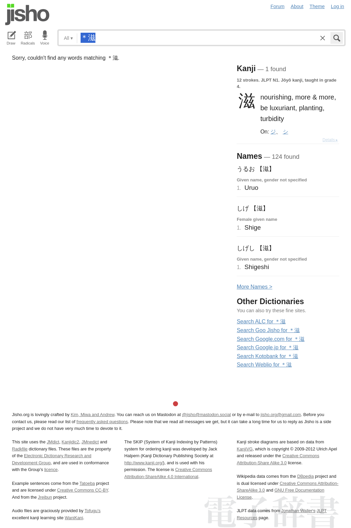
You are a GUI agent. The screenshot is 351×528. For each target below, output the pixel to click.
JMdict (53, 441)
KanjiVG (245, 448)
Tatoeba (87, 483)
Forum (277, 6)
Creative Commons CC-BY (82, 490)
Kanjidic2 (70, 441)
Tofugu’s (92, 510)
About (297, 6)
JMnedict (90, 441)
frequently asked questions (102, 421)
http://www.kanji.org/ (143, 462)
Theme (317, 6)
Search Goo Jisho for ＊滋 (268, 330)
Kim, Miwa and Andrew (92, 414)
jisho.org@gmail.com (281, 414)
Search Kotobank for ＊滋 (267, 356)
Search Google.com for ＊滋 (270, 339)
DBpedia (305, 476)
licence (51, 469)
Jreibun (45, 497)
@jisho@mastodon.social (206, 414)
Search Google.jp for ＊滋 (267, 347)
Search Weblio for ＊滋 (264, 365)
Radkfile (20, 448)
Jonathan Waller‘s (298, 510)
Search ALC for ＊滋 (261, 321)
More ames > (254, 287)
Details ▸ (330, 140)
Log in (337, 6)
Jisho (27, 14)
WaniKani (74, 517)
